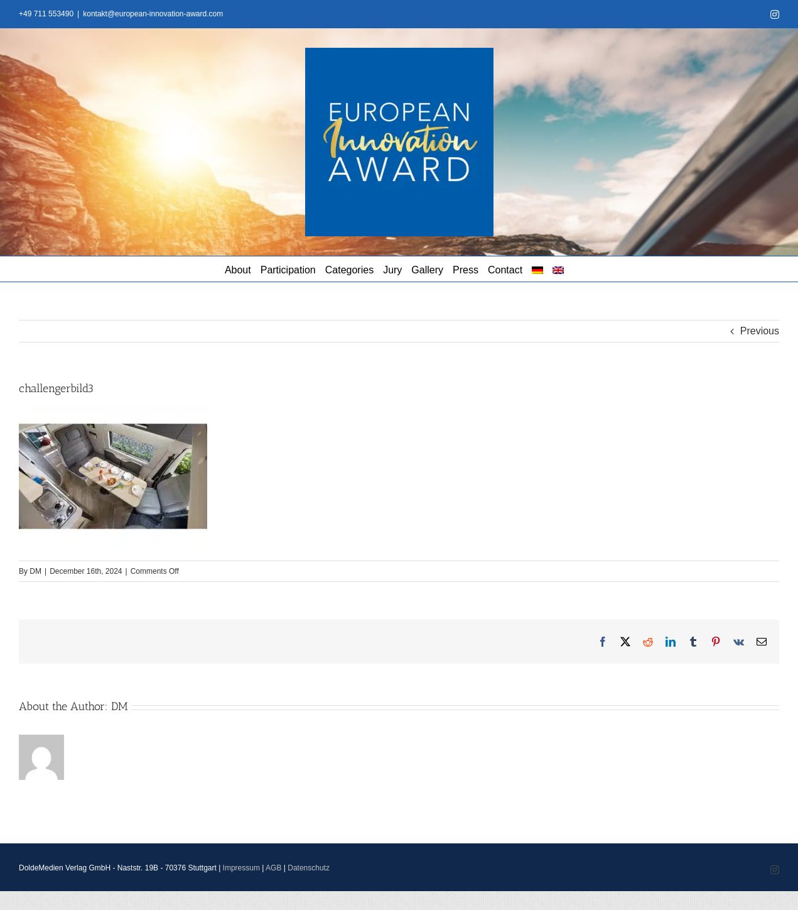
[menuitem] (537, 269)
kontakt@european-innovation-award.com (153, 13)
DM (35, 571)
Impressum (241, 867)
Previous (759, 331)
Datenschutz (309, 867)
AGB (273, 867)
